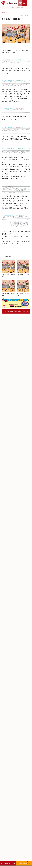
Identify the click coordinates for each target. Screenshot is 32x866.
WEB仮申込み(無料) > (8, 863)
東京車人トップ (5, 7)
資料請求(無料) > (24, 863)
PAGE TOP (28, 863)
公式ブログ (11, 7)
